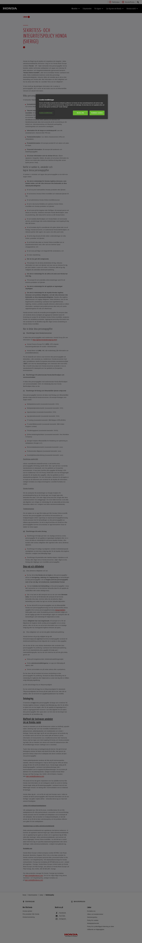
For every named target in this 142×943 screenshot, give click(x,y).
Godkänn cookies (97, 112)
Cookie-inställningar (45, 112)
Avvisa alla (80, 112)
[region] (72, 106)
